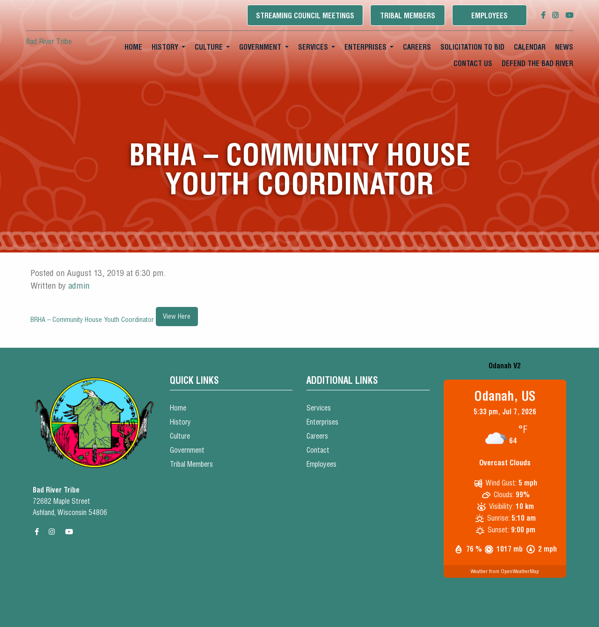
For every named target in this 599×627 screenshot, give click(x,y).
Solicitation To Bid (472, 47)
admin (78, 285)
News (564, 47)
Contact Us (472, 63)
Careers (417, 47)
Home (133, 47)
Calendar (530, 47)
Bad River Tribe (49, 41)
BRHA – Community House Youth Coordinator (93, 319)
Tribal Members (407, 15)
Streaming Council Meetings (305, 15)
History (165, 47)
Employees (489, 15)
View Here (176, 316)
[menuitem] (133, 47)
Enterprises (365, 47)
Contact (318, 450)
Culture (209, 47)
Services (313, 47)
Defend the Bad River (537, 63)
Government (260, 47)
